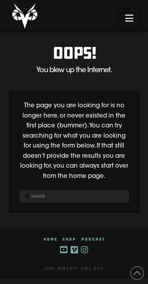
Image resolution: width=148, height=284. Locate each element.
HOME (50, 239)
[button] (129, 18)
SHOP (69, 239)
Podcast (93, 239)
